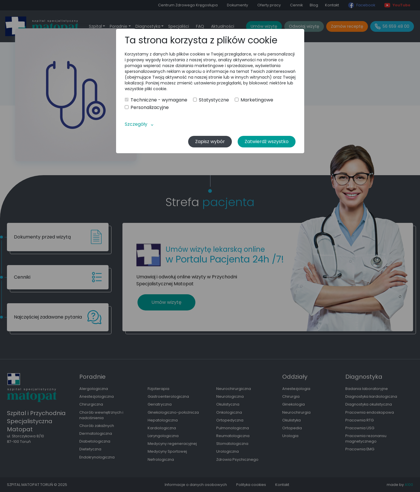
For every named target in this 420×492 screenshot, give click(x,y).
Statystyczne (211, 100)
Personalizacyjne (147, 107)
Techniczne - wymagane (156, 100)
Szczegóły (136, 124)
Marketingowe (254, 100)
